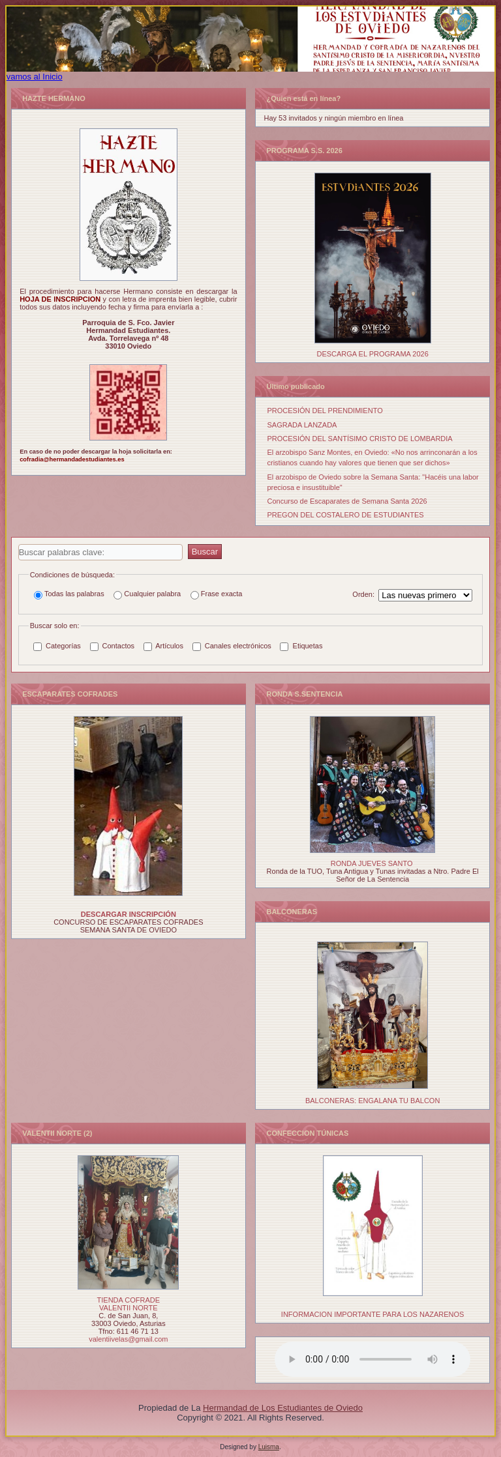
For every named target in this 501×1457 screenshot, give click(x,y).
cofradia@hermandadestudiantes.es (72, 459)
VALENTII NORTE (128, 1308)
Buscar (205, 551)
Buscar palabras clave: (18, 544)
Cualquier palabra (147, 594)
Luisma (268, 1446)
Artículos (163, 646)
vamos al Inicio (35, 76)
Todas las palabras (69, 594)
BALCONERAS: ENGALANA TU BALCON (372, 1100)
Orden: (363, 594)
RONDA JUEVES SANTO (372, 863)
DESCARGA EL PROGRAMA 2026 (372, 354)
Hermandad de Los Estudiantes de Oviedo (283, 1408)
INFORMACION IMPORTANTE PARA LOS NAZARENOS (372, 1314)
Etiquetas (301, 646)
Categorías (57, 646)
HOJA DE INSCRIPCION (61, 299)
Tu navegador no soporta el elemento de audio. (372, 1359)
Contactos (112, 646)
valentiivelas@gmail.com (128, 1339)
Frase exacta (216, 594)
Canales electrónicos (231, 646)
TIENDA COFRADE (128, 1300)
